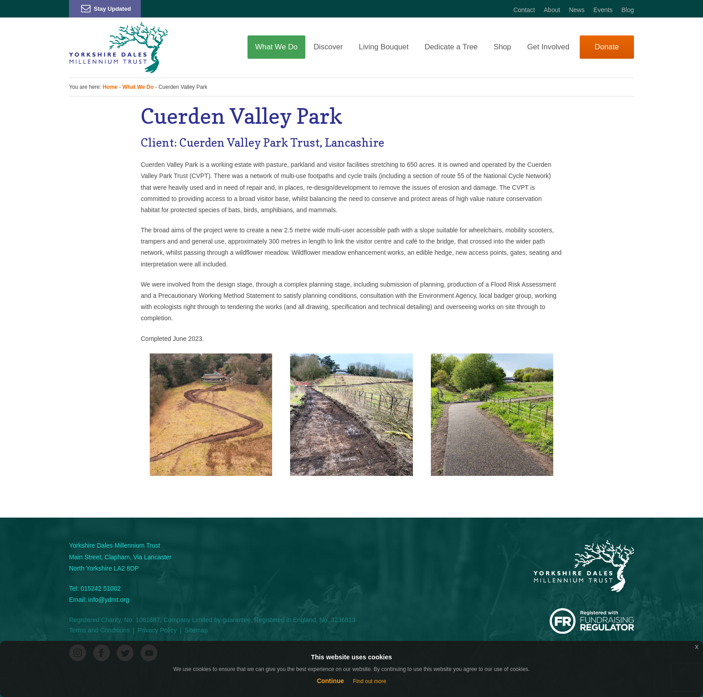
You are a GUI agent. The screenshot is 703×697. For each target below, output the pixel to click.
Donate (607, 47)
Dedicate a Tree (451, 47)
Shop (502, 47)
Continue (330, 680)
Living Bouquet (383, 47)
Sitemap (196, 630)
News (577, 9)
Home (110, 87)
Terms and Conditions (99, 630)
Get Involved (548, 47)
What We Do (276, 47)
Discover (328, 47)
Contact (524, 9)
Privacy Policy (157, 630)
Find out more (369, 681)
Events (603, 9)
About (552, 9)
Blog (627, 9)
